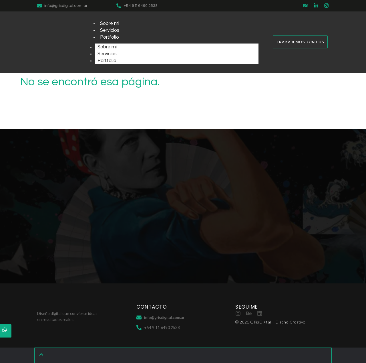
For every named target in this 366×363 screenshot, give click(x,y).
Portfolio (109, 37)
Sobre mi (109, 23)
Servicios (109, 30)
